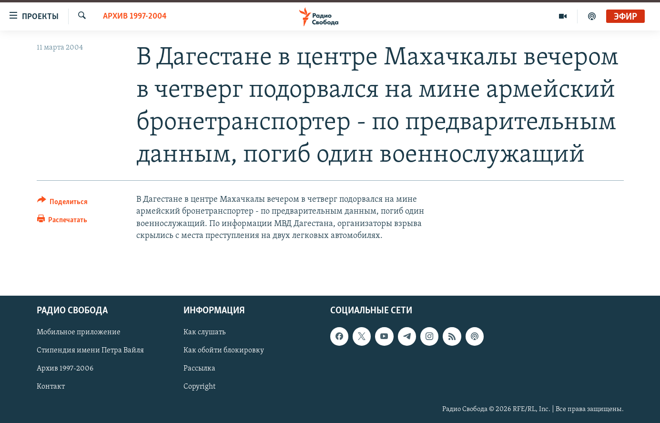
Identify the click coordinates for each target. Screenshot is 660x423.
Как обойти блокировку (223, 350)
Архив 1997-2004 (135, 16)
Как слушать (204, 332)
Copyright (199, 387)
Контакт (51, 387)
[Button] (62, 203)
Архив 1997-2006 (65, 369)
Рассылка (199, 369)
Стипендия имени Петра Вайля (90, 350)
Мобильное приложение (79, 332)
